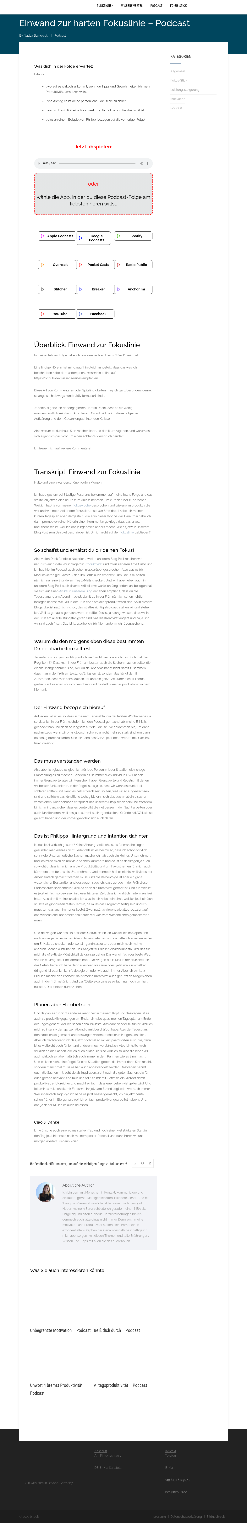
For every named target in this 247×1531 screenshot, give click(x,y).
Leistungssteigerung (185, 97)
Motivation (177, 107)
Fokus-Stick (178, 10)
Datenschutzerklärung (186, 1524)
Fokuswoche (82, 513)
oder (93, 192)
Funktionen (105, 10)
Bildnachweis (215, 1524)
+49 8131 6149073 (177, 1487)
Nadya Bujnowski (36, 43)
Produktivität (94, 572)
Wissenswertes (132, 10)
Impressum (158, 1524)
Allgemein (177, 79)
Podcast (156, 10)
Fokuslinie (126, 540)
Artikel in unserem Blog (75, 599)
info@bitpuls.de (176, 1500)
